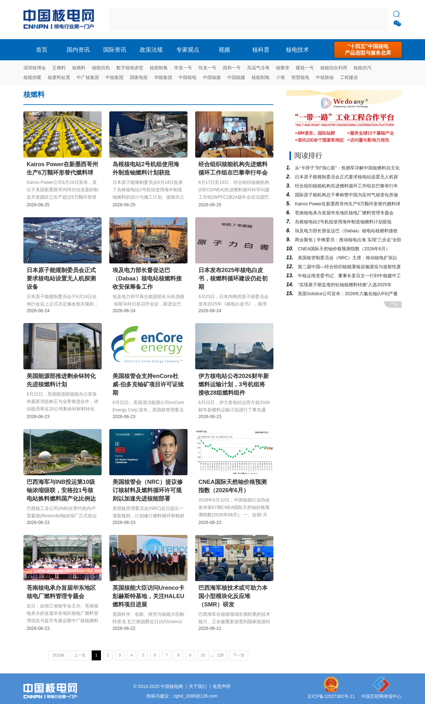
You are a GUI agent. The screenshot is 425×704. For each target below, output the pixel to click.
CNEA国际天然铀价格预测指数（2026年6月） (343, 248)
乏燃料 (59, 67)
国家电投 (139, 77)
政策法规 (151, 50)
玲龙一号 (207, 67)
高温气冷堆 (258, 67)
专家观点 (187, 50)
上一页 (80, 655)
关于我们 (198, 686)
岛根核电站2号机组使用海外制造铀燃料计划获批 (343, 221)
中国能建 (236, 77)
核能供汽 (362, 67)
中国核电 (187, 77)
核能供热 (101, 67)
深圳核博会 (34, 67)
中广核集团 (88, 77)
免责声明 (221, 686)
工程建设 (349, 77)
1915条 (58, 655)
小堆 (280, 77)
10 (203, 655)
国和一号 (232, 67)
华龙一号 (183, 67)
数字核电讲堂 (129, 67)
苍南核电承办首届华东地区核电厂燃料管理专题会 (344, 212)
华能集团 (163, 77)
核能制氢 (159, 67)
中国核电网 (172, 686)
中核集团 (114, 77)
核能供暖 (32, 77)
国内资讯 (78, 50)
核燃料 (79, 67)
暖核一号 (305, 67)
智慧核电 (300, 77)
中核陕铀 (325, 77)
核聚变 (282, 67)
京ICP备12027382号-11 (331, 696)
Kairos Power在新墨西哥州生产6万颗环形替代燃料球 (347, 203)
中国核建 (212, 77)
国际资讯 (114, 50)
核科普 (261, 50)
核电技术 (297, 50)
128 (220, 655)
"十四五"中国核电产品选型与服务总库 (368, 50)
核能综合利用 (333, 67)
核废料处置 (59, 77)
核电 (60, 19)
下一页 (239, 655)
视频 (224, 50)
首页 (41, 50)
